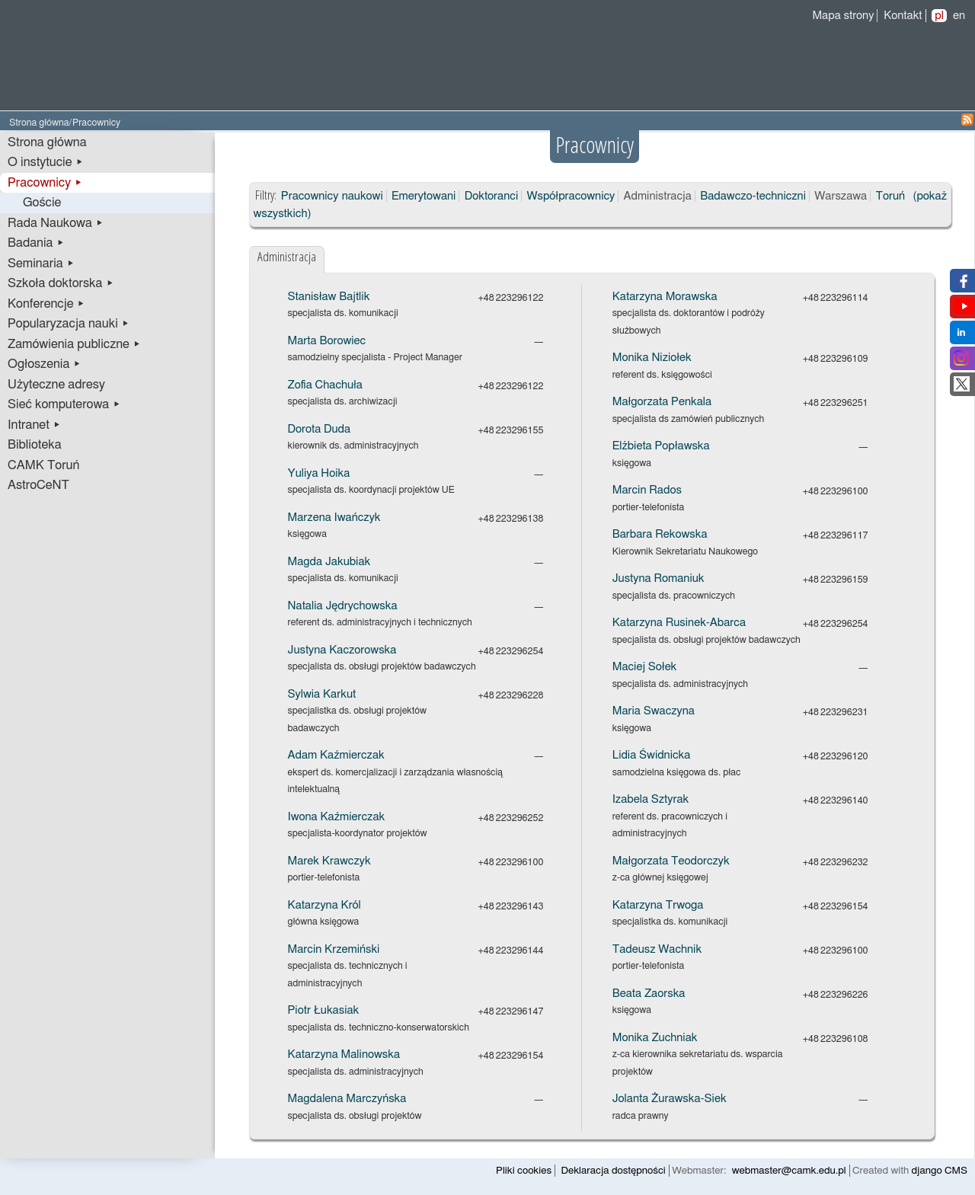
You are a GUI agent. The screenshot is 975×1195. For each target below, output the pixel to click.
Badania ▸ (36, 243)
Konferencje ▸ (46, 304)
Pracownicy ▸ (45, 183)
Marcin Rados (647, 490)
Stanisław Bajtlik (329, 296)
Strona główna (39, 123)
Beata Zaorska (649, 993)
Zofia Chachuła (325, 385)
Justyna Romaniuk (658, 578)
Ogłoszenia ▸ (45, 364)
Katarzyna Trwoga (658, 905)
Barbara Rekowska (660, 534)
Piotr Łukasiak (324, 1010)
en (959, 15)
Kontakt (903, 15)
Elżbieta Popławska (661, 446)
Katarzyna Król (324, 905)
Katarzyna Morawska (665, 296)
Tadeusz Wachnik (657, 949)
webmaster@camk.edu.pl (789, 1170)
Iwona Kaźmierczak (336, 817)
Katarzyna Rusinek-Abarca (679, 622)
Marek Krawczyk (329, 861)
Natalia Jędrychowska (343, 606)
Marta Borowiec (327, 341)
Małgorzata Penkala (662, 401)
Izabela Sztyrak (650, 799)
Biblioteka (35, 445)
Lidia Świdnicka (651, 755)
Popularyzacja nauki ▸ (68, 324)
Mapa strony (843, 15)
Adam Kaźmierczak (336, 755)
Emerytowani (424, 196)
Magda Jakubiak (329, 561)
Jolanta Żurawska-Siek (669, 1098)
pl (939, 15)
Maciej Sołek (644, 667)
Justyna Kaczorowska (342, 650)
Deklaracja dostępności (613, 1170)
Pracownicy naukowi (332, 196)
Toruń (891, 196)
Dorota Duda (319, 429)
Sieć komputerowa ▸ (64, 404)
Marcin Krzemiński (334, 949)
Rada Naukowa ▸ (56, 223)
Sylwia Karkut (322, 694)
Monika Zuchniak (655, 1037)
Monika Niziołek (652, 357)
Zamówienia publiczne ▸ (74, 344)
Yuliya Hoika (319, 473)
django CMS (939, 1170)
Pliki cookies (523, 1170)
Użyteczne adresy (56, 385)
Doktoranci (492, 196)
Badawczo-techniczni (753, 196)
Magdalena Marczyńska (347, 1098)
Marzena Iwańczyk (334, 517)
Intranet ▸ (34, 425)
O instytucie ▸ (46, 162)
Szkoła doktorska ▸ (61, 283)
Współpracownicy (571, 196)
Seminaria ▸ (41, 263)
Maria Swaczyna (653, 711)
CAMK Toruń (43, 465)
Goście (42, 203)
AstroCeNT (38, 485)
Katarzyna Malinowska (344, 1054)
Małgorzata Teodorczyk (671, 861)
